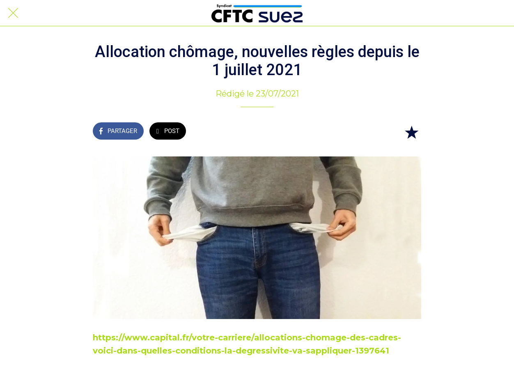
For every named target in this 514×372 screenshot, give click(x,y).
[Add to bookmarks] (411, 132)
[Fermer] (13, 13)
